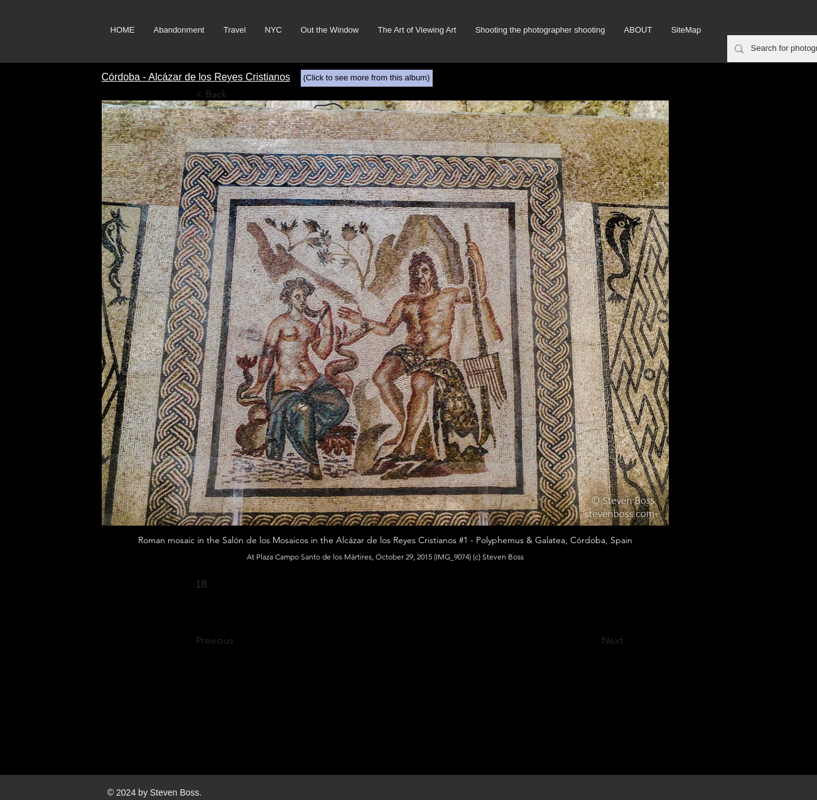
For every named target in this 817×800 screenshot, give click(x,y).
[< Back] (237, 94)
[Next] (591, 640)
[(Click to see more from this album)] (367, 78)
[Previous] (237, 640)
